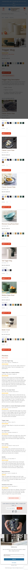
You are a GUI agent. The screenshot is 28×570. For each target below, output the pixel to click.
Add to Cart (6, 133)
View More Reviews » (14, 498)
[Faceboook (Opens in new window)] (13, 511)
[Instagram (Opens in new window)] (16, 511)
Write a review (5, 357)
